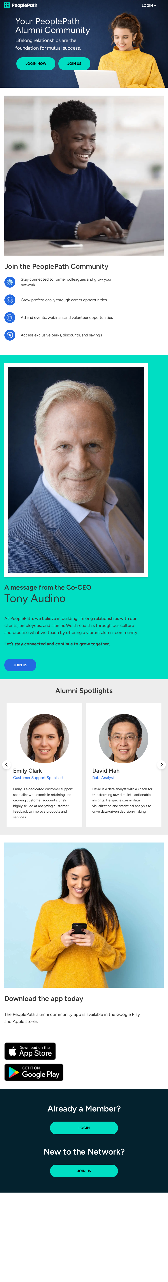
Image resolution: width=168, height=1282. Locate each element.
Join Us (74, 64)
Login (147, 6)
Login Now (35, 64)
